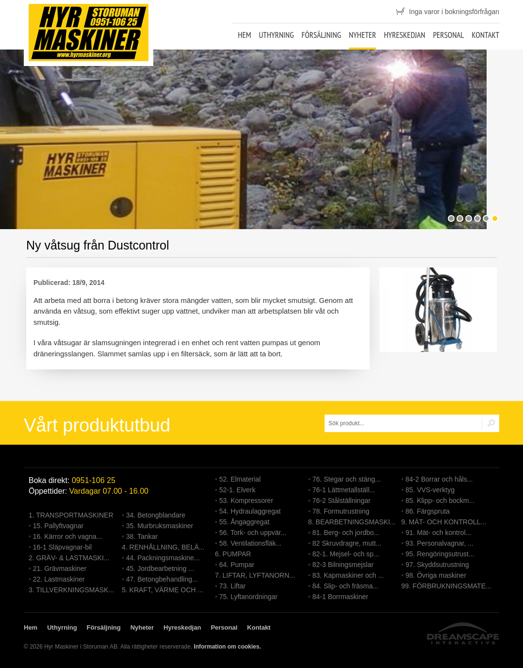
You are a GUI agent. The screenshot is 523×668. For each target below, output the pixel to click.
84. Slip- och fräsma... (345, 586)
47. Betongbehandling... (162, 579)
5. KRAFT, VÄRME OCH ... (162, 590)
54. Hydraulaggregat (250, 511)
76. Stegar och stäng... (346, 479)
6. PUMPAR (233, 554)
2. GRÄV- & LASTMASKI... (69, 558)
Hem (244, 35)
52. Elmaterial (240, 479)
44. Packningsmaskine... (163, 558)
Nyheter (362, 35)
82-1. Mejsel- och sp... (345, 554)
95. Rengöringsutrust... (440, 554)
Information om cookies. (227, 646)
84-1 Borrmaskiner (340, 597)
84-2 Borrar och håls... (439, 479)
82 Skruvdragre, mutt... (346, 543)
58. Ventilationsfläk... (250, 543)
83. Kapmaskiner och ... (348, 575)
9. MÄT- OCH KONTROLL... (443, 522)
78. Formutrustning (341, 511)
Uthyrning (276, 35)
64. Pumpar (236, 564)
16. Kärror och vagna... (67, 536)
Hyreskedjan (404, 35)
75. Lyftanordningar (248, 597)
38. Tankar (142, 536)
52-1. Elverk (237, 490)
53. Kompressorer (246, 500)
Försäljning (321, 35)
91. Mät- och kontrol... (438, 532)
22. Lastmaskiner (59, 579)
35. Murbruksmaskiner (160, 526)
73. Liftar (232, 586)
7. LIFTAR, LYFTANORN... (255, 575)
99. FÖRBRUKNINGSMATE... (446, 586)
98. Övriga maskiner (436, 575)
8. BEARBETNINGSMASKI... (352, 522)
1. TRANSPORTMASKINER (71, 515)
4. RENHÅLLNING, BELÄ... (163, 547)
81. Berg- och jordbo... (346, 532)
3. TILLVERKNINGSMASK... (71, 590)
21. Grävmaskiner (59, 568)
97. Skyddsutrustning (437, 564)
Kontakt (485, 35)
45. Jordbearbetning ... (160, 568)
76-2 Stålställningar (341, 500)
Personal (448, 35)
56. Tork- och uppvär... (252, 532)
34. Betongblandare (155, 515)
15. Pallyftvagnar (58, 526)
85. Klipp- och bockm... (440, 500)
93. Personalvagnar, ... (440, 543)
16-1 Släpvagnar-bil (62, 547)
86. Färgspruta (428, 511)
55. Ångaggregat (244, 522)
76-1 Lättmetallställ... (343, 490)
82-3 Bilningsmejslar (343, 564)
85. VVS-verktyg (430, 490)
